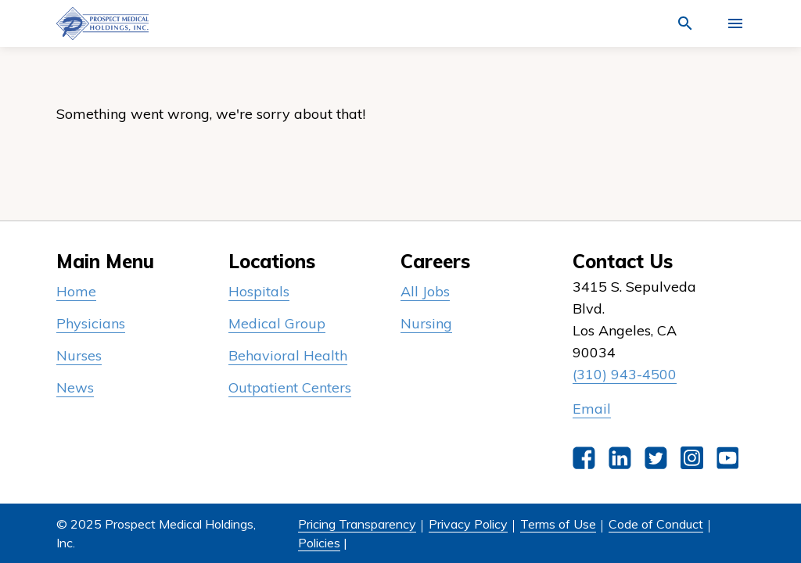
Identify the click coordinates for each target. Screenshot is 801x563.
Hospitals (258, 291)
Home (76, 291)
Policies (319, 542)
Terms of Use (558, 524)
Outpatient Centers (289, 387)
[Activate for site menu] (735, 23)
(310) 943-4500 (625, 374)
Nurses (79, 355)
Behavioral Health (287, 355)
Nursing (426, 323)
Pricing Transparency (357, 524)
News (75, 387)
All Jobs (425, 291)
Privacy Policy (468, 524)
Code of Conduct (656, 524)
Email (592, 409)
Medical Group (276, 323)
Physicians (90, 323)
